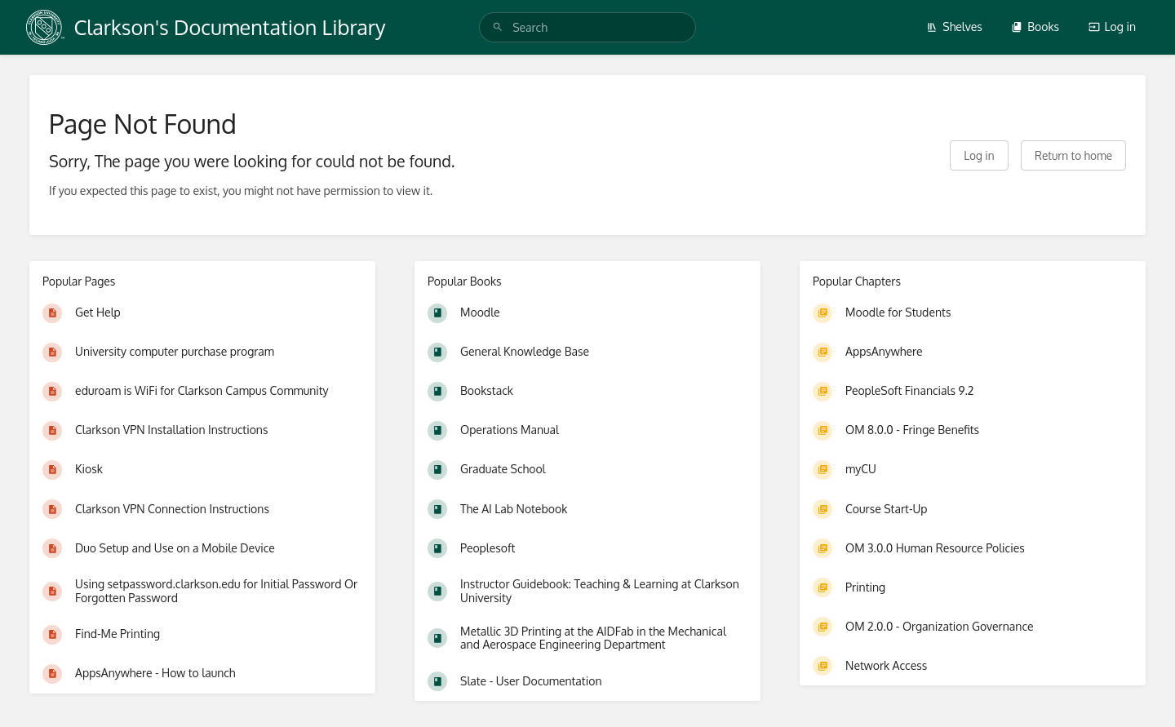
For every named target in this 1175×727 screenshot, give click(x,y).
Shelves (954, 26)
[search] (587, 27)
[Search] (497, 27)
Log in (1112, 26)
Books (1035, 26)
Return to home (1073, 155)
